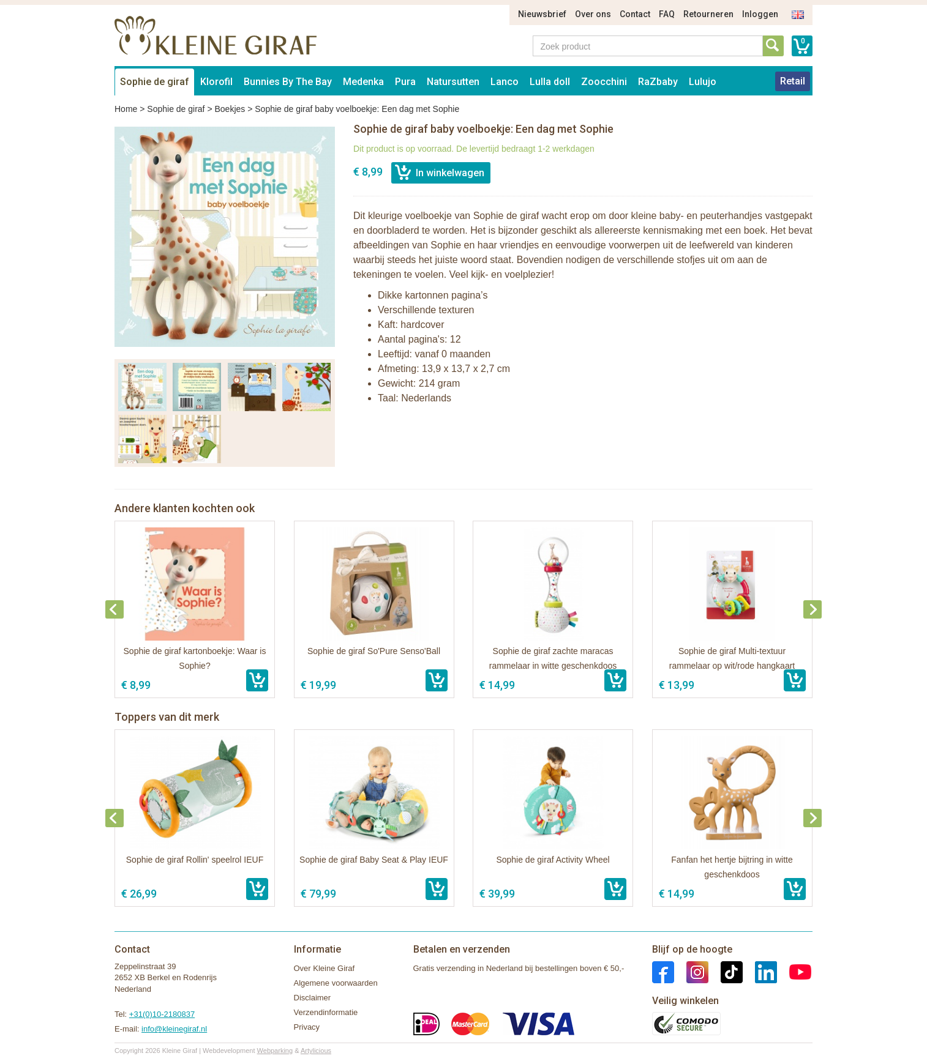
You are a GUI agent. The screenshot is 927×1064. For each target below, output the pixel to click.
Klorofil (216, 81)
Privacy (307, 1027)
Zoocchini (604, 81)
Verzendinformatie (326, 1012)
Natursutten (453, 81)
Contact (635, 14)
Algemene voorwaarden (336, 983)
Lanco (504, 81)
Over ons (593, 14)
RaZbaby (658, 81)
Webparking (275, 1050)
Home (125, 109)
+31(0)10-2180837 (162, 1014)
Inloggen (760, 14)
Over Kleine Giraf (324, 968)
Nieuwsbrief (542, 14)
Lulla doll (550, 81)
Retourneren (708, 14)
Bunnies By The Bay (288, 81)
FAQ (667, 14)
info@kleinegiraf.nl (174, 1028)
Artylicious (316, 1050)
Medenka (363, 81)
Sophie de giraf (154, 81)
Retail (792, 81)
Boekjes (229, 109)
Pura (405, 81)
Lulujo (702, 81)
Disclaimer (312, 997)
